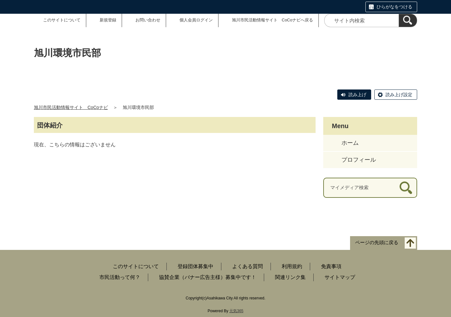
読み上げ (357, 94)
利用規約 (292, 266)
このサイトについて (61, 20)
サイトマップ (340, 277)
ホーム (350, 143)
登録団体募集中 (195, 266)
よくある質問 (247, 266)
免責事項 (331, 266)
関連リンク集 (290, 277)
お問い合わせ (147, 20)
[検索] (408, 20)
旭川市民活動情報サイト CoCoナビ (71, 107)
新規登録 (108, 20)
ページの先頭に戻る (376, 242)
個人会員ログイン (196, 20)
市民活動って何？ (119, 277)
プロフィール (358, 160)
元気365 (236, 311)
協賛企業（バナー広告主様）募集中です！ (207, 277)
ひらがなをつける (394, 6)
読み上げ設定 (399, 94)
